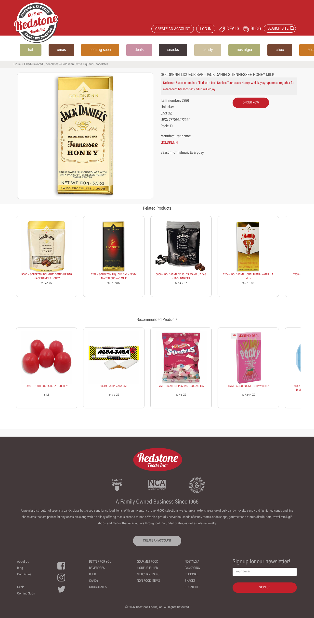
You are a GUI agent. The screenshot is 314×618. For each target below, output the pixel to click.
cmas (61, 50)
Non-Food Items (148, 581)
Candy (93, 581)
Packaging (192, 568)
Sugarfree (192, 587)
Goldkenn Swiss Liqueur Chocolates (84, 64)
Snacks (190, 581)
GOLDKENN (169, 143)
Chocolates (98, 587)
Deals (20, 587)
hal (30, 50)
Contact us (24, 574)
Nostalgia (192, 562)
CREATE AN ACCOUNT (172, 29)
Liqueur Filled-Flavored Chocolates (35, 64)
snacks (173, 50)
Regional (191, 574)
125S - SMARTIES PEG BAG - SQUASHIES (181, 386)
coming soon (100, 50)
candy (208, 50)
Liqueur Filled (147, 568)
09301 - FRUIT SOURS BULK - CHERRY (47, 386)
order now (251, 102)
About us (23, 562)
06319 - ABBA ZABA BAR (114, 386)
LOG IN (205, 29)
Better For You (100, 562)
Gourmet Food (147, 562)
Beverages (97, 568)
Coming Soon (26, 593)
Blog (20, 568)
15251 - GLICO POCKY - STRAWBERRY (248, 386)
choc (280, 50)
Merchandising (148, 574)
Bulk (92, 574)
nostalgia (244, 50)
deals (139, 50)
